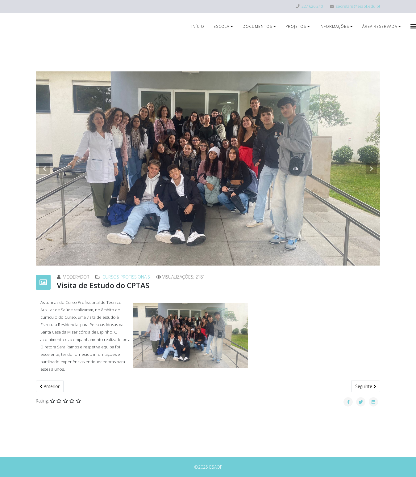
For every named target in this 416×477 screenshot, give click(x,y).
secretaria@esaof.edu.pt (358, 6)
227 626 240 (312, 6)
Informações (334, 26)
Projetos (295, 26)
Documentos (257, 26)
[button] (44, 168)
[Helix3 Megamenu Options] (413, 26)
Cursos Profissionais (126, 277)
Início (197, 26)
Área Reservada (379, 26)
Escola (221, 26)
